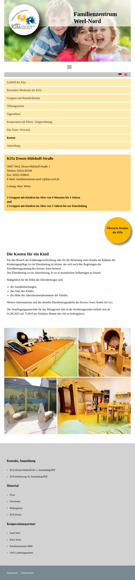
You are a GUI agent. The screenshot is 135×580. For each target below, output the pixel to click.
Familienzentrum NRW (21, 546)
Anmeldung (13, 145)
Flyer (12, 495)
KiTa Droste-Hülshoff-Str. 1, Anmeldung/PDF (32, 470)
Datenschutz (27, 573)
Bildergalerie (16, 508)
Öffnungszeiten (15, 106)
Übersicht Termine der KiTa (117, 230)
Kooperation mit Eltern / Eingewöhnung (29, 121)
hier (110, 302)
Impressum (12, 573)
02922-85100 (24, 170)
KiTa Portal (15, 514)
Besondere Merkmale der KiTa (24, 90)
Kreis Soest (15, 539)
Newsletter (15, 501)
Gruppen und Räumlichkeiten (23, 98)
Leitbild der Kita (16, 82)
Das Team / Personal (18, 129)
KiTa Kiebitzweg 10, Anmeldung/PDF (29, 476)
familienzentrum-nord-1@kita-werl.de (37, 179)
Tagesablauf (13, 113)
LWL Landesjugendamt (21, 552)
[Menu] (69, 67)
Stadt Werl (15, 533)
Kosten (11, 137)
